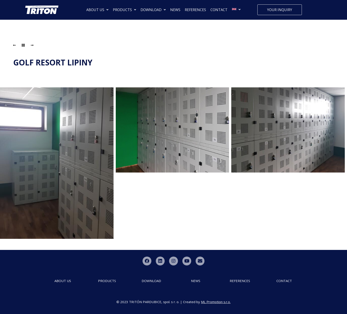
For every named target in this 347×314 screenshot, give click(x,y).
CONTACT (218, 9)
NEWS (175, 9)
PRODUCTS (124, 9)
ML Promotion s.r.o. (216, 302)
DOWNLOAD (153, 9)
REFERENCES (195, 9)
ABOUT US (97, 9)
